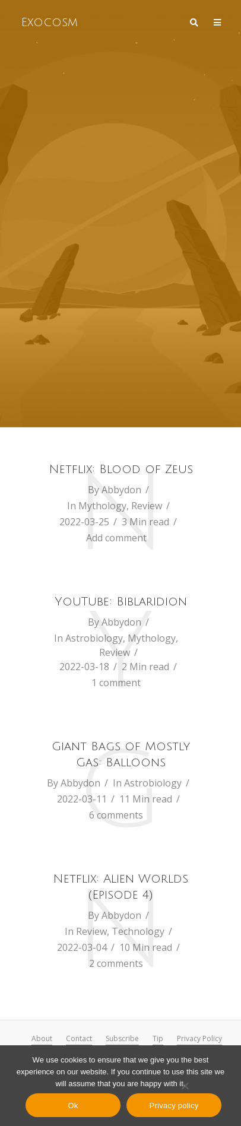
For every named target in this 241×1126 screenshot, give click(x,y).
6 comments (116, 814)
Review (146, 505)
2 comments (116, 963)
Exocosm (49, 22)
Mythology (102, 505)
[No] (184, 1086)
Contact (79, 1038)
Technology (138, 931)
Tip (158, 1038)
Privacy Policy (199, 1038)
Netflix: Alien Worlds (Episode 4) (120, 887)
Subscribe (122, 1038)
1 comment (116, 682)
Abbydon (121, 489)
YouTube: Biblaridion (121, 601)
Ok (73, 1105)
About (41, 1038)
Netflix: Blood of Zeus (121, 469)
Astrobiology (94, 638)
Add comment (116, 537)
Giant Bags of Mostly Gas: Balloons (121, 754)
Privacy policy (174, 1105)
